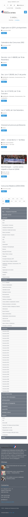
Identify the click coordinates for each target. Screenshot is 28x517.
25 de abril (5, 144)
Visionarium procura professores (13, 125)
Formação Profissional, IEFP (8, 258)
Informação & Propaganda (8, 403)
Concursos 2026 (5, 331)
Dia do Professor (5, 311)
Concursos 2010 (5, 369)
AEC (3, 239)
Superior (4, 62)
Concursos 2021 (5, 343)
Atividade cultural (6, 412)
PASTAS (11, 20)
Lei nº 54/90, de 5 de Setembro (12, 110)
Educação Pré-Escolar (6, 251)
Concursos (4, 328)
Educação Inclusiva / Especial (8, 234)
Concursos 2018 (5, 350)
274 (7, 201)
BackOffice (19, 8)
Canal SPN (4, 409)
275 (11, 201)
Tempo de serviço (5, 277)
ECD (3, 222)
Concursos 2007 (5, 376)
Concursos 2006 (5, 379)
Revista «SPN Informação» (8, 397)
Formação (4, 256)
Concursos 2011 (5, 367)
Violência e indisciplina (6, 299)
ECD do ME (4, 422)
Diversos (4, 249)
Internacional (5, 308)
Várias (4, 127)
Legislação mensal (6, 214)
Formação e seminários (7, 325)
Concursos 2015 (5, 357)
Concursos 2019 (5, 348)
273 (3, 201)
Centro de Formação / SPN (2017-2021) (10, 432)
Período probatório (6, 296)
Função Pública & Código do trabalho (9, 261)
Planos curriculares (6, 232)
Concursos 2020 (5, 345)
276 (16, 201)
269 (9, 198)
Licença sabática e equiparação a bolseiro (10, 301)
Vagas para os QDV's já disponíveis (14, 28)
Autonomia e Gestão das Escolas (9, 230)
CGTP (18, 1)
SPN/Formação (6, 208)
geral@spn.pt (20, 5)
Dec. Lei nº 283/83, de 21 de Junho (13, 74)
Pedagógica (4, 272)
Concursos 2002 (6, 45)
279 (3, 203)
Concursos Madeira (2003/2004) (12, 186)
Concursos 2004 (5, 384)
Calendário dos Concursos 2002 (12, 42)
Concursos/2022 (5, 340)
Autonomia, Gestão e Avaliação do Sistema (11, 306)
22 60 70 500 (10, 8)
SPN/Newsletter (6, 400)
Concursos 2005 (5, 381)
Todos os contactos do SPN (7, 502)
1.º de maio (11, 144)
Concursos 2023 (5, 338)
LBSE (3, 220)
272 (21, 198)
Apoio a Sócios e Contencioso (8, 323)
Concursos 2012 (5, 364)
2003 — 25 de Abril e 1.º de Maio (13, 140)
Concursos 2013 (5, 362)
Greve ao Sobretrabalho (7, 284)
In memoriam (5, 434)
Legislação (4, 217)
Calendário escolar (6, 289)
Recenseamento (5, 294)
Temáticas (4, 279)
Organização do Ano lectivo (7, 269)
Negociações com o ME (7, 427)
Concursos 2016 (5, 355)
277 (20, 201)
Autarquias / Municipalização (8, 246)
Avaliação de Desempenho (7, 227)
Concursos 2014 (5, 360)
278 (24, 201)
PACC (3, 418)
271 (17, 198)
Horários (4, 267)
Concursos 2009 (5, 372)
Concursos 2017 (5, 352)
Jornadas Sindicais (6, 320)
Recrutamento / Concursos (7, 225)
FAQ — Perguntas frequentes (9, 211)
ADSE (3, 237)
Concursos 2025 (5, 333)
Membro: (9, 1)
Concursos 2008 (5, 374)
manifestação (6, 173)
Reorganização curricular (7, 430)
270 (13, 198)
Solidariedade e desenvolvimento (9, 316)
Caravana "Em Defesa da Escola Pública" (10, 425)
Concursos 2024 (5, 336)
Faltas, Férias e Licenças (7, 254)
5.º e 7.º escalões (5, 282)
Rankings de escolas (6, 292)
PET (3, 420)
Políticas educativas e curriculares (9, 304)
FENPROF (14, 1)
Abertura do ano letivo (6, 287)
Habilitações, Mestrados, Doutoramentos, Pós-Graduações (11, 264)
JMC (13, 512)
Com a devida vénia (7, 394)
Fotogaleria (5, 406)
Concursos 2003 (6, 30)
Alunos (3, 242)
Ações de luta (5, 172)
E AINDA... (17, 20)
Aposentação (5, 244)
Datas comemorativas (7, 142)
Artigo (4, 33)
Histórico (4, 415)
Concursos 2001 (5, 391)
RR (10, 512)
